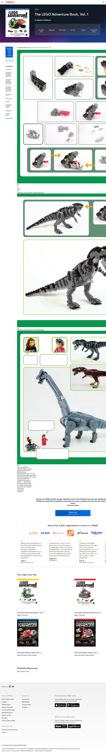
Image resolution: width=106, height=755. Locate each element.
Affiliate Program (7, 712)
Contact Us (25, 699)
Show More (9, 118)
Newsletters (25, 702)
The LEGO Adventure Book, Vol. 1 (41, 47)
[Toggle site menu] (2, 2)
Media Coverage (7, 707)
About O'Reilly (7, 696)
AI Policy (24, 707)
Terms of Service (6, 751)
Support (25, 696)
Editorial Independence (27, 751)
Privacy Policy (26, 704)
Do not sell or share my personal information (14, 745)
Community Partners (8, 710)
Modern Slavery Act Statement (43, 751)
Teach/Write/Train (8, 699)
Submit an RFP (6, 715)
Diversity (4, 718)
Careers (4, 702)
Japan (4, 732)
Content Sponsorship (8, 721)
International (7, 726)
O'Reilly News (6, 704)
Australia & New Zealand (9, 730)
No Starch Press (94, 31)
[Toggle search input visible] (104, 2)
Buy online (9, 61)
